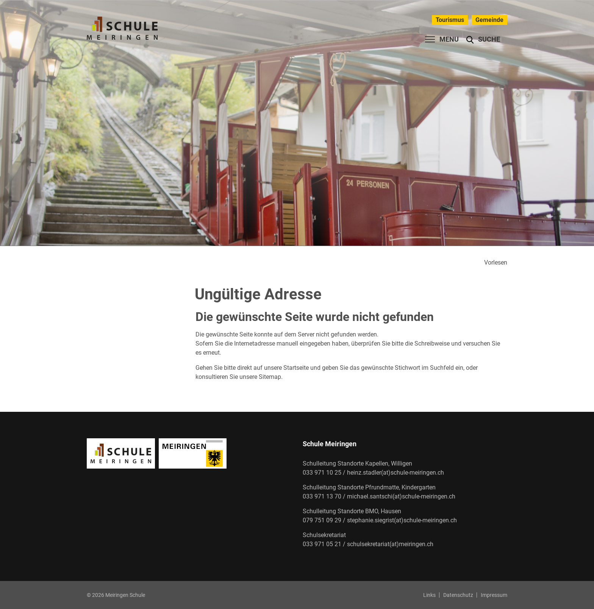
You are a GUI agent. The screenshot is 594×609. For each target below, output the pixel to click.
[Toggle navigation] (439, 39)
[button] (483, 39)
